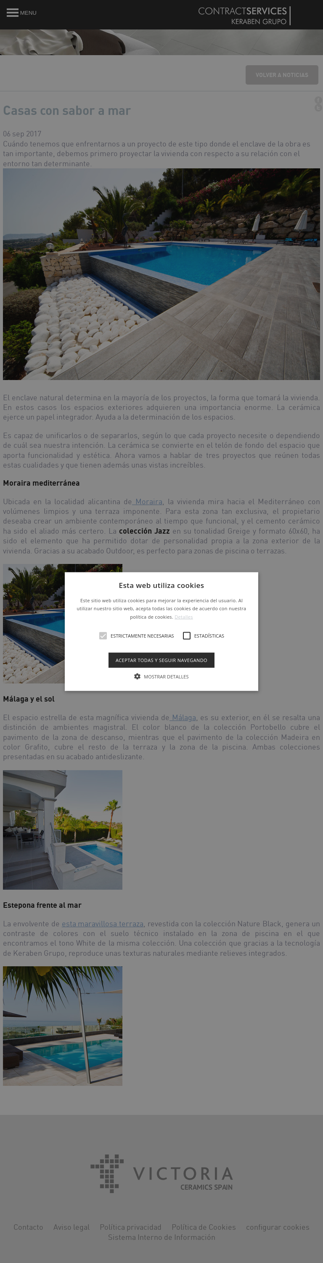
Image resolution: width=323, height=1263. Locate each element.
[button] (162, 631)
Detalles (184, 617)
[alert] (161, 631)
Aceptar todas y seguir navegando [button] (161, 660)
